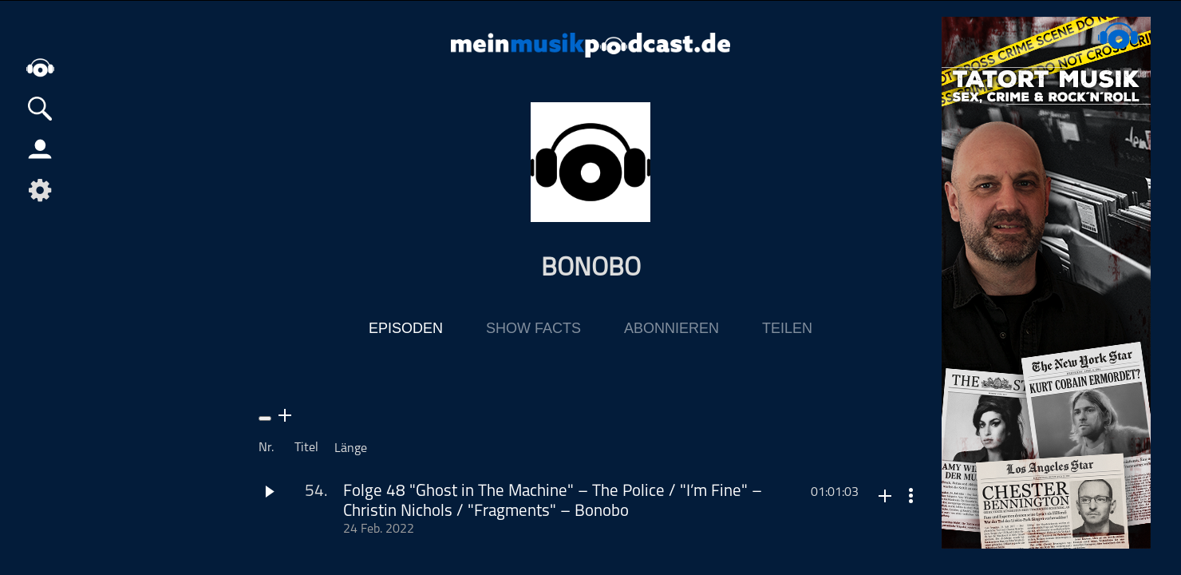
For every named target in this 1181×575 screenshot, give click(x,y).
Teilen (787, 328)
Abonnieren (671, 328)
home (40, 67)
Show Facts (533, 328)
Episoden (406, 328)
